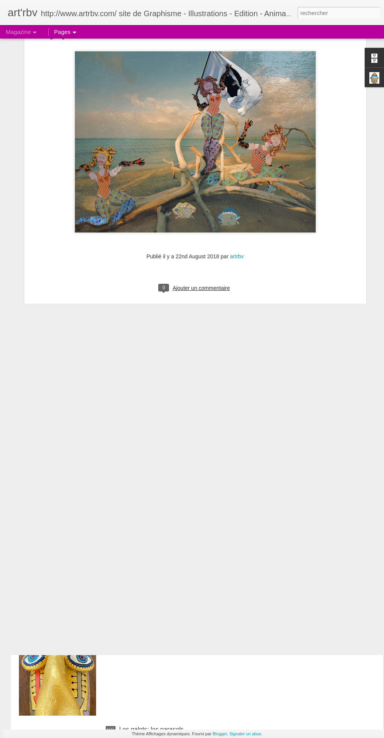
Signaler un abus (245, 733)
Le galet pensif (139, 554)
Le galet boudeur (142, 642)
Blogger (220, 733)
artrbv (237, 192)
